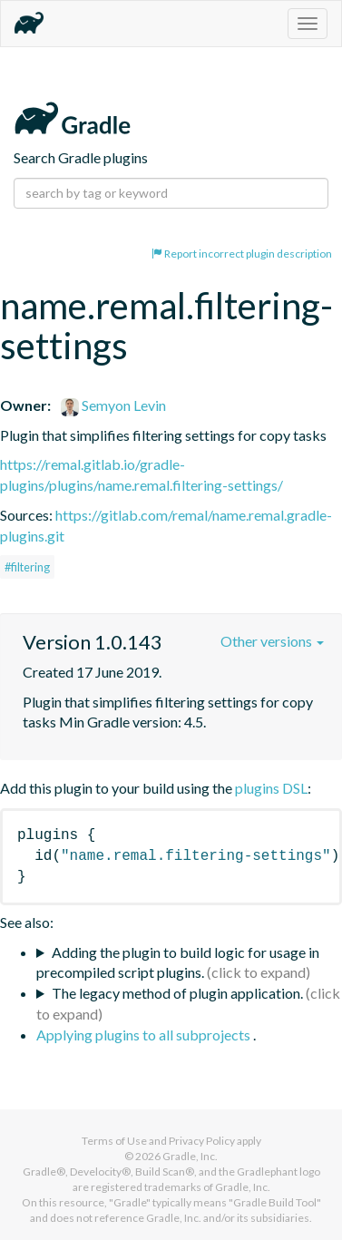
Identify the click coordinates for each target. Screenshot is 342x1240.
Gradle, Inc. (190, 1156)
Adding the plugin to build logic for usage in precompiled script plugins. (177, 962)
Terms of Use (114, 1140)
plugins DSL (271, 787)
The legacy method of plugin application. (177, 992)
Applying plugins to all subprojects (144, 1034)
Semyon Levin (113, 405)
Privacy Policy (202, 1140)
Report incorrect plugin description (241, 253)
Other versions (272, 640)
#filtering (27, 567)
